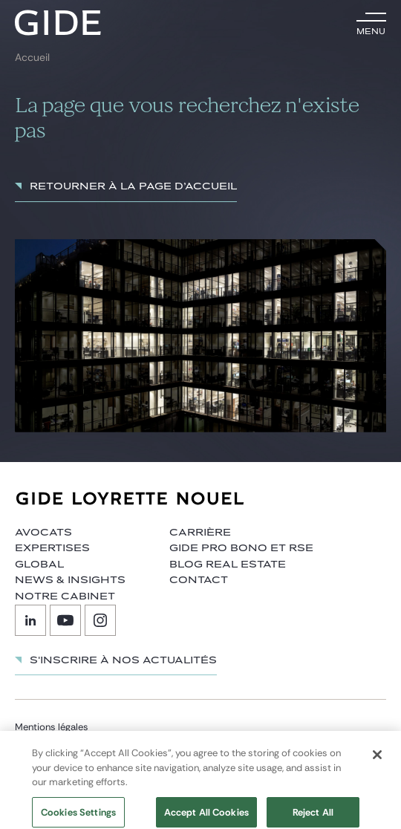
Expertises (52, 548)
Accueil (32, 57)
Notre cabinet (65, 596)
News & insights (70, 580)
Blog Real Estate (227, 564)
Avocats (43, 532)
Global (39, 564)
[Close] (377, 760)
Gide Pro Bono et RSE (241, 548)
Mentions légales (51, 727)
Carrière (200, 532)
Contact (198, 580)
